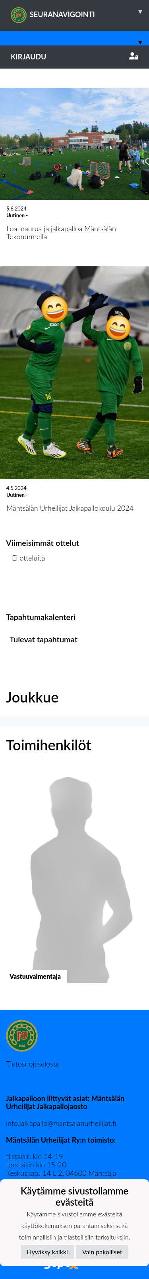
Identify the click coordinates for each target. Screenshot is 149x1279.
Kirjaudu (74, 56)
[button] (74, 883)
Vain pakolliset (102, 1251)
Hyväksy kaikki (47, 1251)
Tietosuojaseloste (32, 1063)
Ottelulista (25, 588)
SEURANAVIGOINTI (80, 11)
